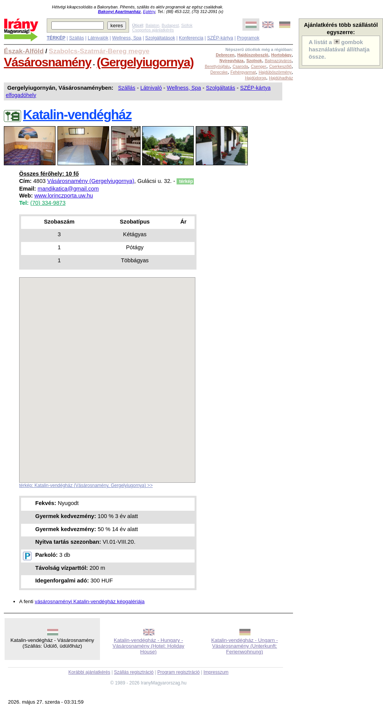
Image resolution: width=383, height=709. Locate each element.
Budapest (170, 25)
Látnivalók (98, 38)
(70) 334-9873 (47, 203)
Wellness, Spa (126, 38)
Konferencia (191, 38)
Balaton (152, 25)
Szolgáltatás (220, 88)
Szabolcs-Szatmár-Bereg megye (99, 51)
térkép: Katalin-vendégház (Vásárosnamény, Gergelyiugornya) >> (86, 485)
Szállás (76, 38)
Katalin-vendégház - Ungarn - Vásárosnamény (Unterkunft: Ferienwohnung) (244, 646)
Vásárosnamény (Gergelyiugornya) (90, 181)
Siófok (187, 25)
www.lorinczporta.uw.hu (63, 195)
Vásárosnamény (47, 62)
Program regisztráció (178, 672)
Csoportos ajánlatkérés (153, 30)
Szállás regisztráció (134, 672)
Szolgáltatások (160, 38)
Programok (248, 38)
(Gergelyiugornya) (145, 62)
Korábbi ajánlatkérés (89, 672)
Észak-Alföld (24, 51)
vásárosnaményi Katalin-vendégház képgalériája (90, 601)
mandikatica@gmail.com (68, 189)
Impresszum (215, 672)
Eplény (149, 11)
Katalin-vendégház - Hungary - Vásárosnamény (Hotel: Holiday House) (148, 646)
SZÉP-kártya (220, 38)
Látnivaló (151, 88)
